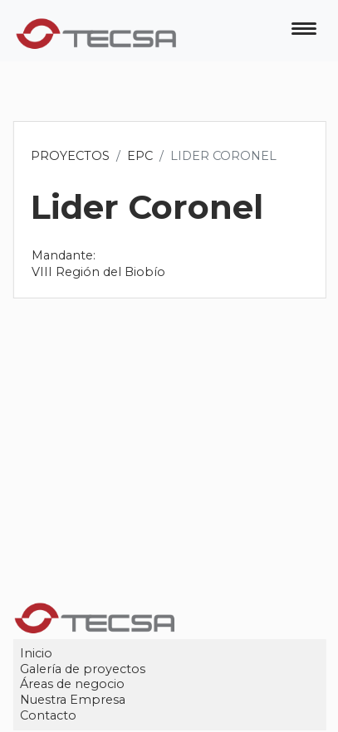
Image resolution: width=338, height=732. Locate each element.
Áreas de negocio (73, 684)
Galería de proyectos (83, 669)
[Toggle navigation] (304, 30)
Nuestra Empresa (73, 699)
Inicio (37, 653)
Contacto (49, 715)
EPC (141, 155)
